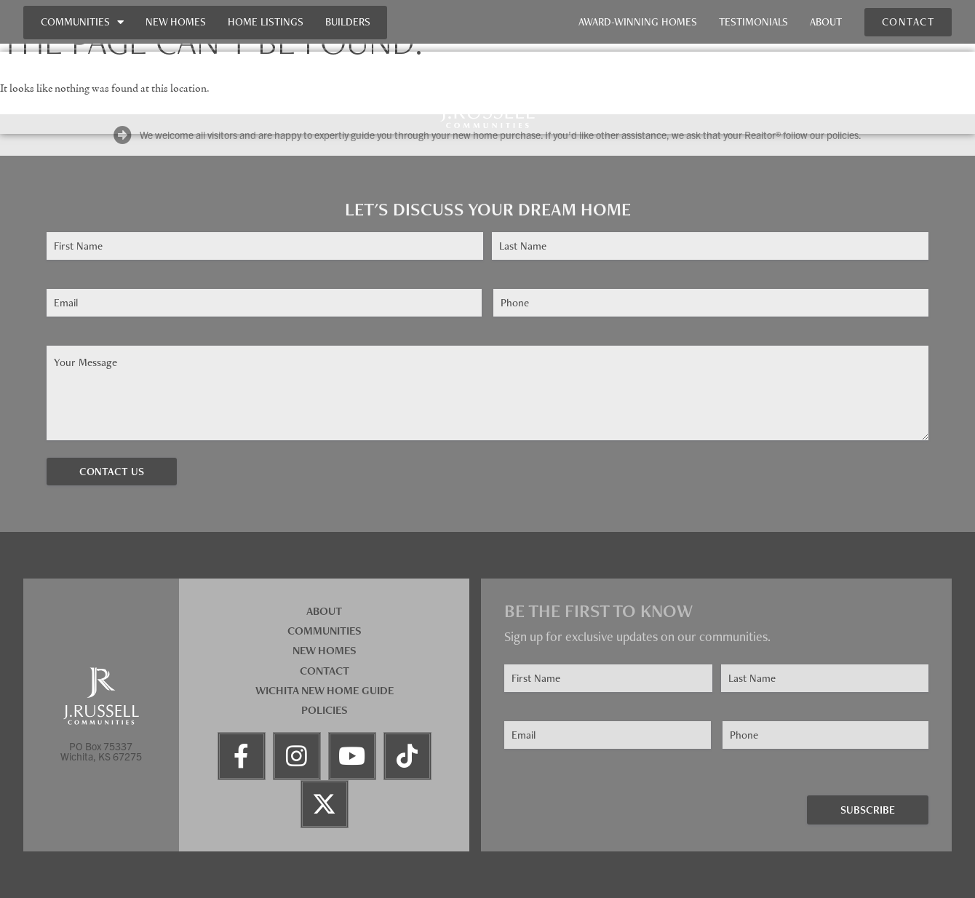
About (826, 22)
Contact (324, 670)
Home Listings (265, 22)
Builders (347, 22)
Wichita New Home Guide (324, 690)
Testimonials (753, 22)
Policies (324, 710)
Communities (82, 22)
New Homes (176, 22)
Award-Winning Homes (637, 22)
